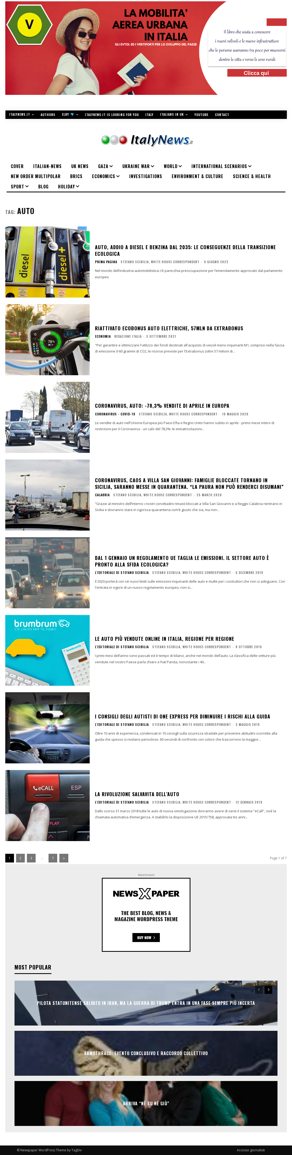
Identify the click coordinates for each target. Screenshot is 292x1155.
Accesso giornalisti (251, 1150)
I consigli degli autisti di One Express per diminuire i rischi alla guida (182, 716)
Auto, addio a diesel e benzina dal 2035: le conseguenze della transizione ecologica (185, 250)
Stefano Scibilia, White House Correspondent (160, 261)
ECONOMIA (103, 336)
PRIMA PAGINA (106, 261)
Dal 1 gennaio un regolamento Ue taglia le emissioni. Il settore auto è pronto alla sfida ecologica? (182, 561)
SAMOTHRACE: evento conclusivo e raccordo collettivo (146, 1053)
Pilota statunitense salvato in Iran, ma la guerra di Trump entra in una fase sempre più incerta (146, 1003)
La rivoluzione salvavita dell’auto (137, 794)
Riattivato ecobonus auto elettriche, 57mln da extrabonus (169, 328)
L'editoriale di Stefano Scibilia (122, 572)
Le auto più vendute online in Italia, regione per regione (164, 638)
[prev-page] (259, 990)
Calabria (102, 495)
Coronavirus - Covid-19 (115, 414)
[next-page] (63, 858)
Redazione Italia (128, 336)
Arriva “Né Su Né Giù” (146, 1103)
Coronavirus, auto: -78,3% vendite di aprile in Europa (162, 405)
